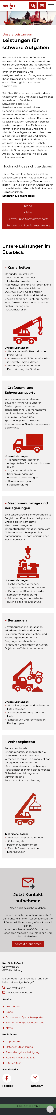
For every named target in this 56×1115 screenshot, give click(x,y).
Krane (28, 206)
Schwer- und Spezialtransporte (28, 219)
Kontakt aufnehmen (28, 944)
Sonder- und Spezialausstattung (28, 225)
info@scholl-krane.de (19, 992)
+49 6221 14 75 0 (16, 988)
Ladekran (28, 212)
